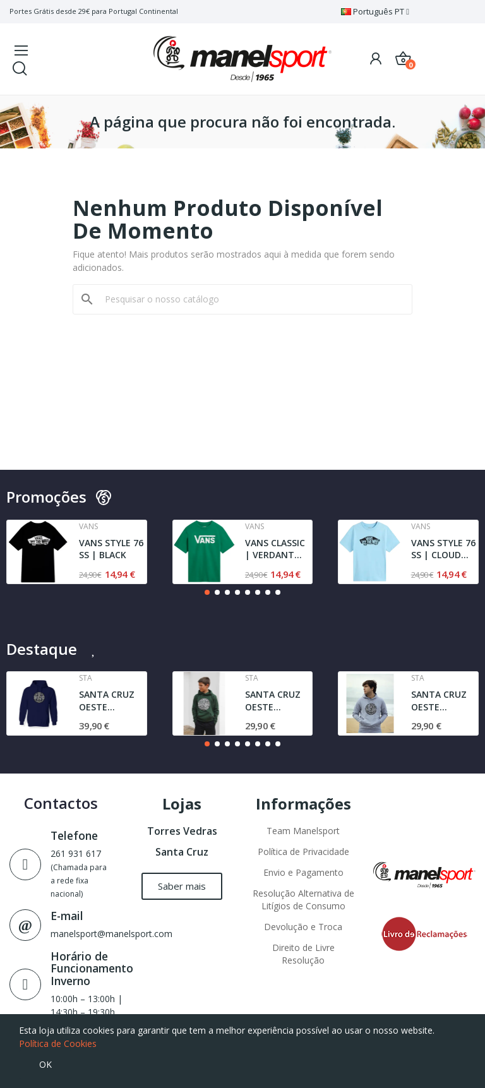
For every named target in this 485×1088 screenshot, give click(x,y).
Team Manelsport (303, 831)
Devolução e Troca (303, 927)
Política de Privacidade (303, 852)
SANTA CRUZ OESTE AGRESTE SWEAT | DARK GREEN (277, 700)
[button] (207, 592)
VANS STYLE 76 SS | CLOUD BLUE (443, 549)
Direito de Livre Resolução (303, 954)
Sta (85, 678)
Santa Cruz (181, 852)
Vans (88, 526)
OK (45, 1064)
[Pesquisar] (250, 299)
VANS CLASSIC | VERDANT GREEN (275, 549)
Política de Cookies (58, 1043)
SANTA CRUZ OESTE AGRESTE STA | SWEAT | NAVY (112, 700)
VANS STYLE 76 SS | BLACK (111, 549)
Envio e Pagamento (303, 872)
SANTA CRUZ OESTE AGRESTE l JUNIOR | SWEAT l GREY (441, 700)
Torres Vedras (182, 831)
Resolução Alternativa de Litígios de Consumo (303, 899)
